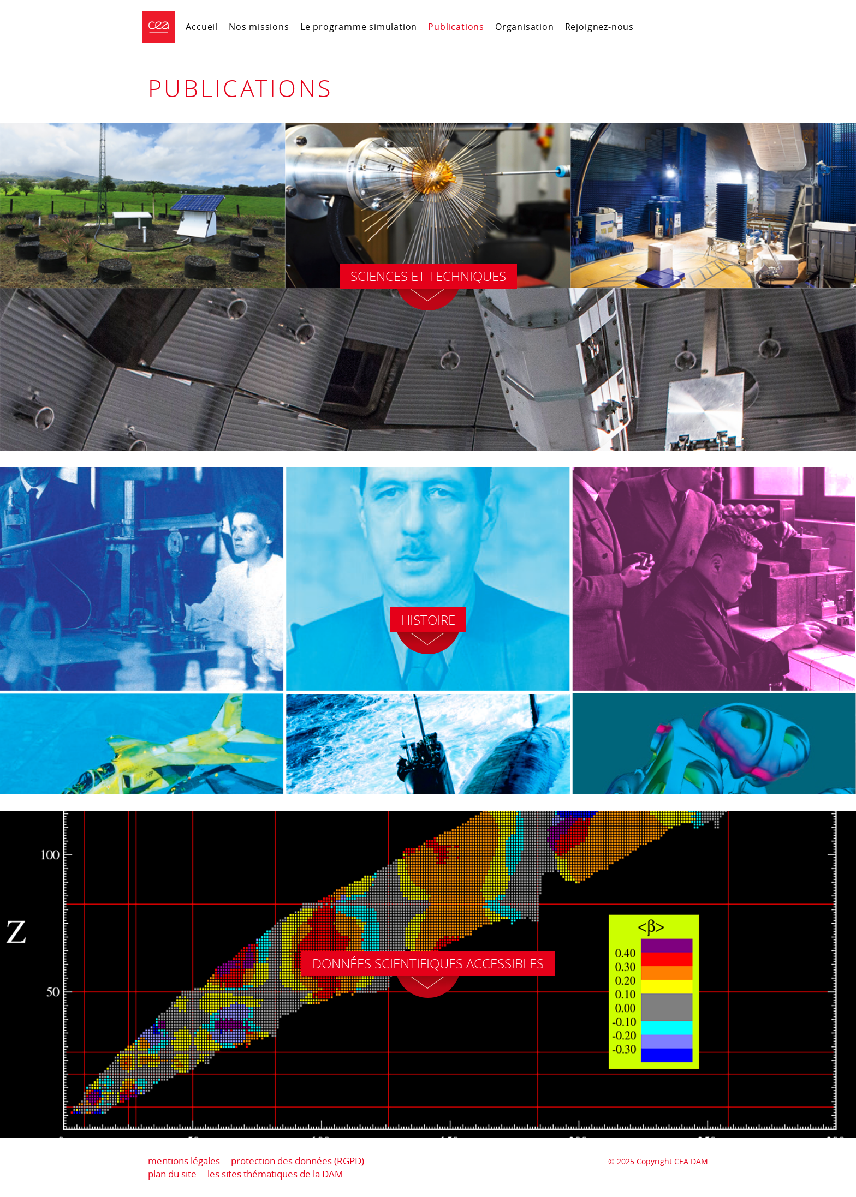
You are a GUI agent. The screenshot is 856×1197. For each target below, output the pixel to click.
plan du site (172, 1174)
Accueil (202, 27)
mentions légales (184, 1160)
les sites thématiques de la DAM (275, 1174)
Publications (456, 27)
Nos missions (259, 27)
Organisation (524, 27)
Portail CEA (680, 25)
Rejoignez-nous (599, 27)
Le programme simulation (359, 27)
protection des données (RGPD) (297, 1160)
